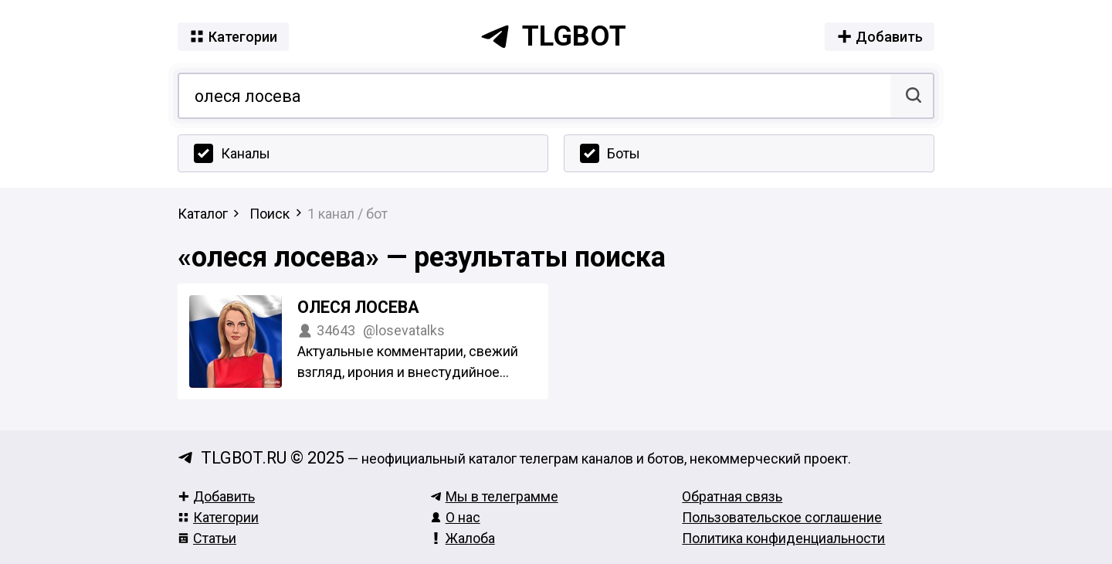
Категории (218, 517)
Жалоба (462, 538)
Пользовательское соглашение (782, 517)
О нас (455, 517)
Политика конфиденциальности (783, 538)
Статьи (207, 538)
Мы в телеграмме (494, 496)
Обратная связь (732, 496)
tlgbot (553, 36)
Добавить (216, 496)
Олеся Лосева (358, 307)
